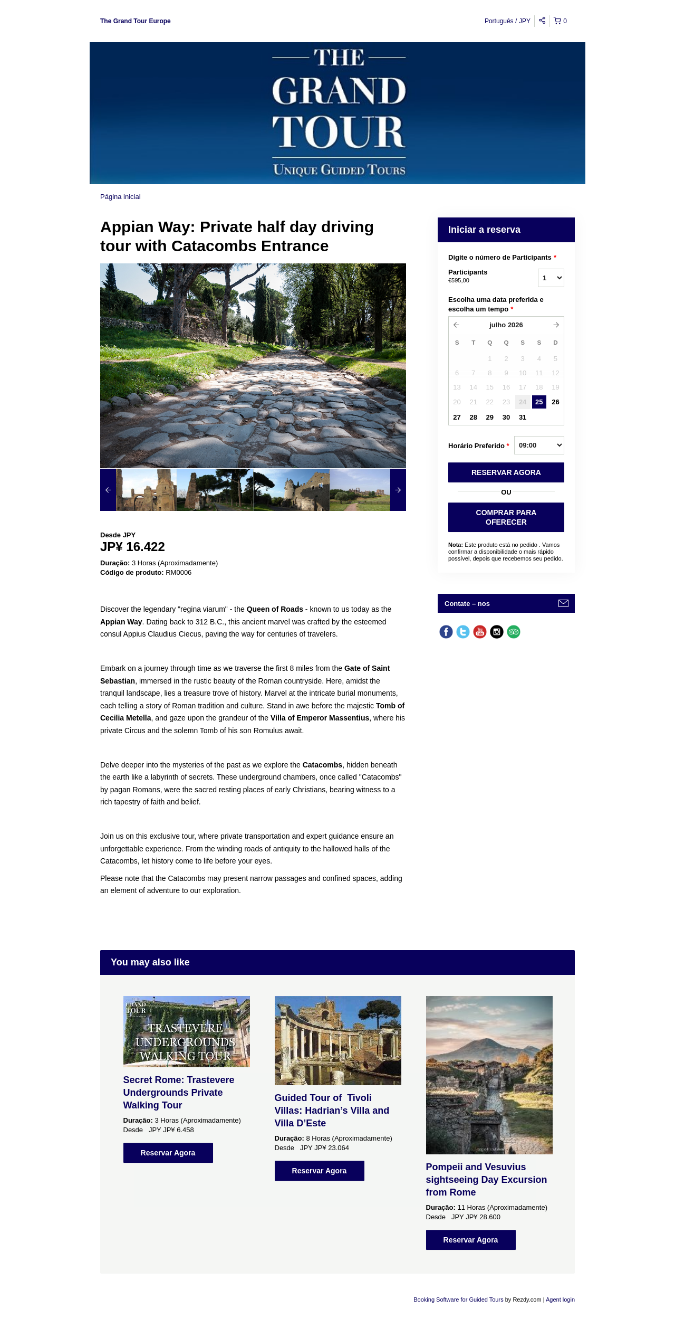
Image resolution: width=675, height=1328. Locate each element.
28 (473, 417)
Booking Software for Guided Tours (459, 1299)
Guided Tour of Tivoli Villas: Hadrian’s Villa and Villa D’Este (332, 1110)
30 (506, 417)
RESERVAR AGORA (506, 472)
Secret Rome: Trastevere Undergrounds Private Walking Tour (179, 1093)
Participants (480, 276)
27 (456, 417)
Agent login (560, 1299)
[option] (138, 490)
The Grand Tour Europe (135, 21)
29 (490, 417)
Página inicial (120, 197)
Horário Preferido (478, 446)
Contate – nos (467, 604)
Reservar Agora (168, 1153)
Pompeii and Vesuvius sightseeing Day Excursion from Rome (486, 1180)
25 (539, 402)
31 (522, 417)
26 (555, 402)
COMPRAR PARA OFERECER (506, 517)
